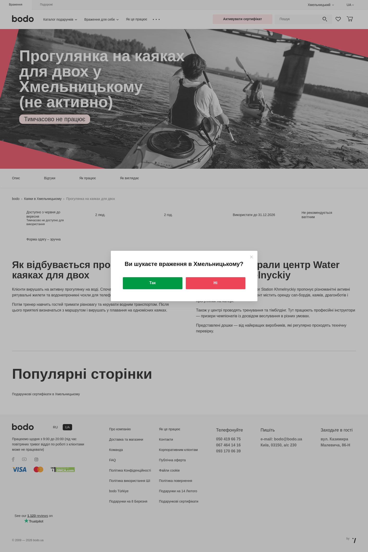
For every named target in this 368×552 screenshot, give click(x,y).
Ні (216, 283)
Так (152, 283)
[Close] (251, 257)
